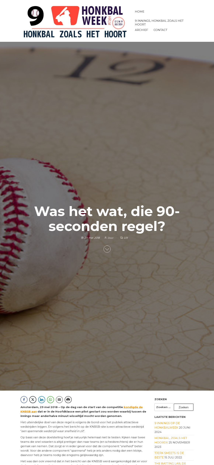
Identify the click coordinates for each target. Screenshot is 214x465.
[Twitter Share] (32, 399)
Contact (160, 30)
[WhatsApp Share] (50, 399)
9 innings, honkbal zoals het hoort (159, 22)
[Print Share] (68, 399)
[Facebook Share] (23, 399)
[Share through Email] (59, 399)
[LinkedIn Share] (41, 399)
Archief (141, 30)
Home (139, 11)
